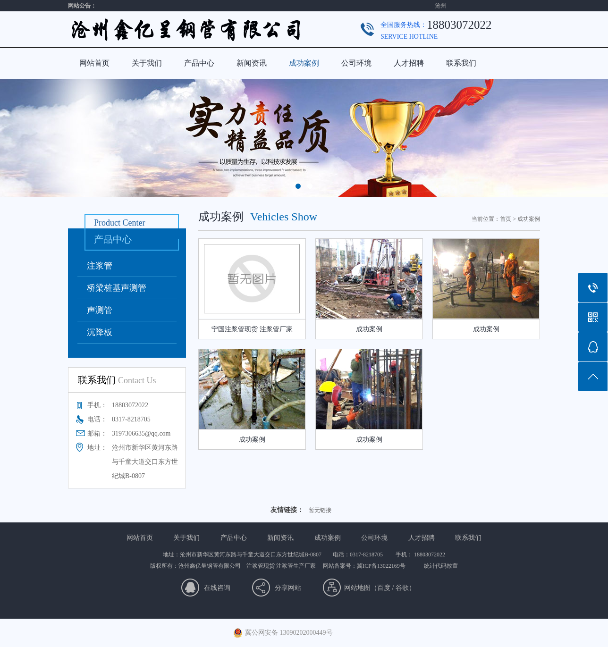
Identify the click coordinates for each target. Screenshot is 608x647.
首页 (505, 219)
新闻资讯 (251, 63)
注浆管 (99, 265)
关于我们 (147, 63)
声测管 (99, 310)
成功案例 (304, 63)
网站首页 (94, 63)
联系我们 (461, 63)
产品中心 (199, 63)
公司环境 (356, 63)
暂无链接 (320, 510)
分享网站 (288, 587)
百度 (383, 587)
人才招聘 (409, 63)
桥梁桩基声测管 (116, 288)
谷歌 (402, 587)
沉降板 (99, 332)
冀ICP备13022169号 (381, 566)
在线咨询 (217, 587)
